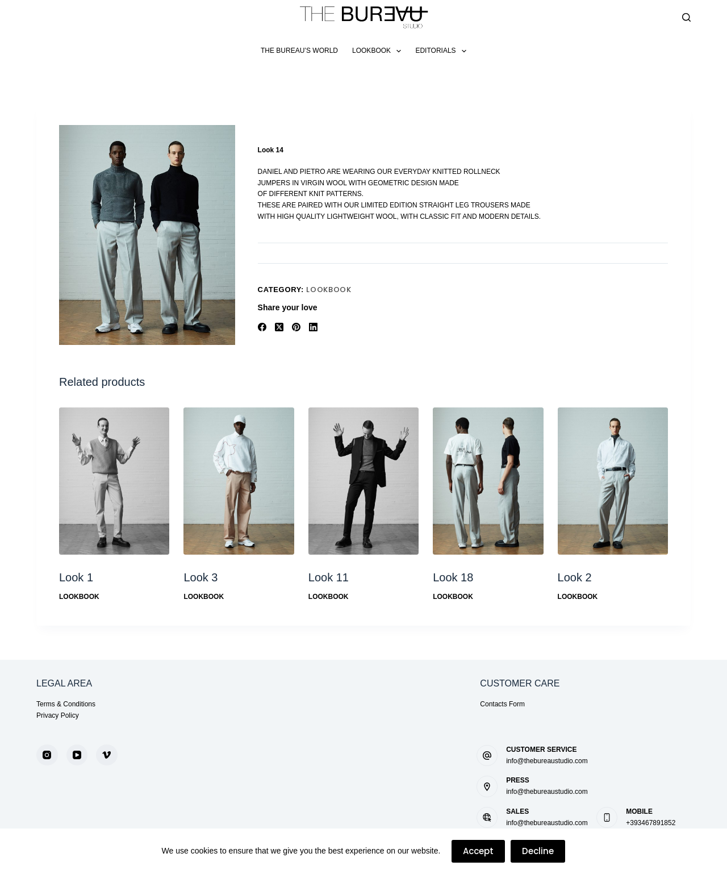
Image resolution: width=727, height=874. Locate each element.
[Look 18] (488, 481)
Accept (478, 851)
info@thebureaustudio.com (547, 761)
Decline (538, 851)
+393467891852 (650, 823)
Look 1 (76, 577)
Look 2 (575, 577)
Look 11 (328, 577)
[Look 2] (613, 481)
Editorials (443, 51)
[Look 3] (238, 481)
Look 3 (200, 577)
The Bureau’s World (299, 51)
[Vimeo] (107, 755)
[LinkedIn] (313, 327)
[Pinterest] (296, 327)
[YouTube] (77, 755)
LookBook (379, 51)
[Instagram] (47, 755)
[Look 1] (114, 481)
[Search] (686, 17)
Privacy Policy (57, 715)
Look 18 (453, 577)
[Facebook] (262, 327)
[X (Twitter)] (279, 327)
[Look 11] (363, 481)
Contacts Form (502, 704)
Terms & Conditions (65, 704)
